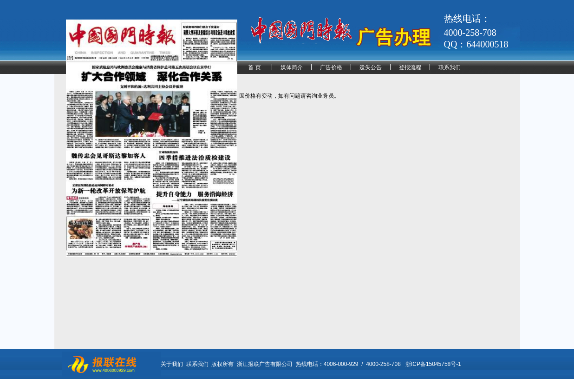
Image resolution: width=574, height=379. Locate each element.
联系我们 (449, 67)
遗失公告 (370, 67)
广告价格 (331, 67)
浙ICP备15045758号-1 (433, 364)
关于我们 (172, 364)
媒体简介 (291, 67)
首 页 (254, 67)
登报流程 (410, 67)
